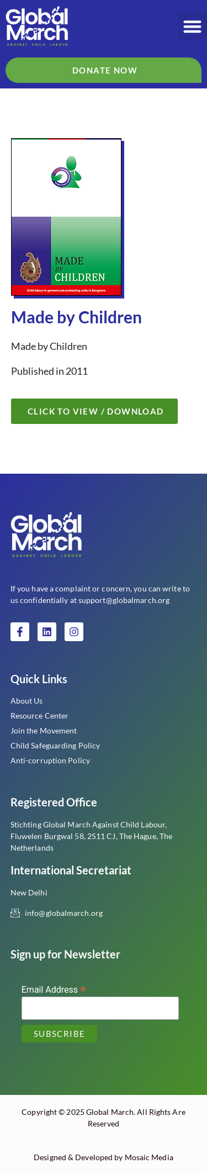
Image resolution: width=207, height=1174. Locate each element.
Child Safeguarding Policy (55, 745)
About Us (26, 700)
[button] (193, 26)
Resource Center (39, 715)
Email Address (54, 989)
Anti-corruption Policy (50, 760)
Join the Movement (43, 730)
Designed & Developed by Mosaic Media (103, 1157)
